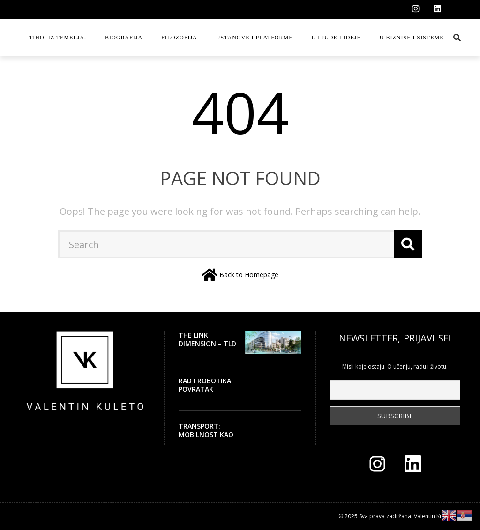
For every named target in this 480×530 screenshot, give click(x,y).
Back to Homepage (248, 274)
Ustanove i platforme (254, 37)
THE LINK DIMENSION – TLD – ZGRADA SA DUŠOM (207, 348)
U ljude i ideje (336, 37)
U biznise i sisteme (412, 37)
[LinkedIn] (437, 9)
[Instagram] (415, 9)
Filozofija (179, 37)
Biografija (123, 37)
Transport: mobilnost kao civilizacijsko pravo (206, 439)
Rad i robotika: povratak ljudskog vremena (206, 393)
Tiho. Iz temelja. (57, 37)
